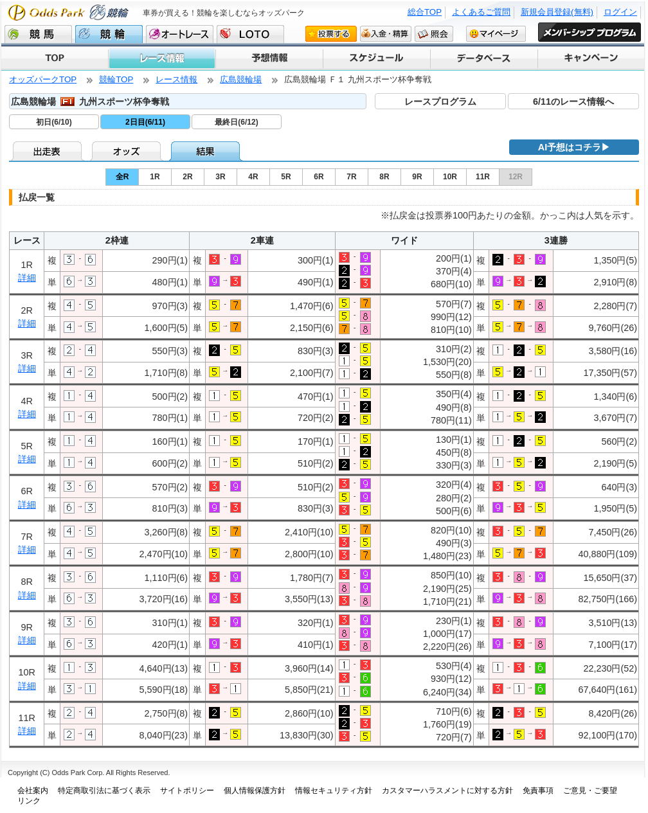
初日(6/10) (53, 122)
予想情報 (268, 58)
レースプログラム (440, 101)
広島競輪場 (241, 79)
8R (384, 176)
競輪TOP (116, 79)
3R (220, 176)
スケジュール (375, 58)
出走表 (48, 151)
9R (417, 176)
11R (483, 176)
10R (450, 176)
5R (286, 176)
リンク (28, 801)
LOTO (250, 34)
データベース (483, 58)
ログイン (620, 12)
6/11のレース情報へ (573, 101)
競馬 (38, 34)
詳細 (27, 277)
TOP (54, 58)
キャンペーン (590, 58)
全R (122, 176)
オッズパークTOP (42, 79)
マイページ (496, 33)
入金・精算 (385, 33)
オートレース (179, 34)
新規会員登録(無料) (557, 12)
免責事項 (538, 790)
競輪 (109, 34)
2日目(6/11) (145, 122)
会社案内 (32, 790)
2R (187, 176)
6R (318, 176)
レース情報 (161, 58)
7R (351, 176)
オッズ (127, 151)
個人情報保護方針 (254, 790)
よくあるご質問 (481, 12)
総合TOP (425, 12)
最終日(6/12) (236, 122)
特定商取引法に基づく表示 (104, 790)
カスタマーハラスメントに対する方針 (447, 790)
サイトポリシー (187, 790)
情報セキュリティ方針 (333, 790)
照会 (434, 33)
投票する (331, 33)
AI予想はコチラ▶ (574, 147)
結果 (206, 151)
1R (154, 176)
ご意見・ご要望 (590, 790)
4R (253, 176)
